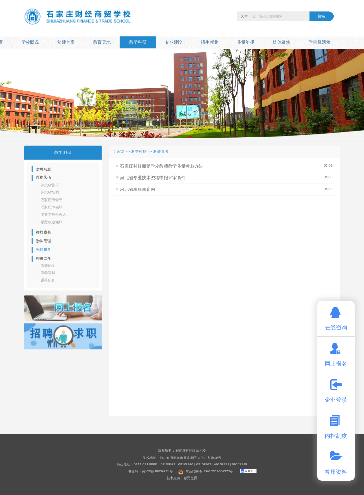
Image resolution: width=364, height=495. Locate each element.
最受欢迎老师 (52, 222)
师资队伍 (43, 177)
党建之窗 (65, 42)
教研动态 (43, 169)
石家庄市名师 (52, 207)
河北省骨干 (50, 185)
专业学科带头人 (53, 215)
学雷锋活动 (320, 42)
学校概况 (30, 42)
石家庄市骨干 (52, 200)
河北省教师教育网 (137, 189)
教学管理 (43, 241)
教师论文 (48, 266)
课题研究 (48, 280)
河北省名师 (50, 192)
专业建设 (173, 42)
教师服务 (43, 250)
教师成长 (43, 232)
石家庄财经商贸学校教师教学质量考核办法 (161, 166)
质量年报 (245, 42)
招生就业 (209, 42)
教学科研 (138, 42)
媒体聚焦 (281, 42)
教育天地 (102, 42)
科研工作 (43, 258)
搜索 (322, 16)
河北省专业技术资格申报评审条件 (153, 177)
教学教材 (48, 273)
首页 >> (124, 152)
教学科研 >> (142, 152)
